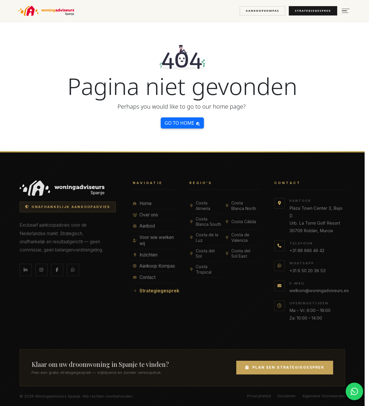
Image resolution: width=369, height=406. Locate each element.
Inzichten (145, 255)
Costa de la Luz (203, 237)
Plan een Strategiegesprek (284, 367)
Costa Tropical (200, 269)
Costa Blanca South (205, 221)
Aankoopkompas (262, 11)
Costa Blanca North (240, 205)
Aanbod (144, 226)
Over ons (145, 215)
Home (142, 203)
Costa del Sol (202, 253)
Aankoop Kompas (154, 266)
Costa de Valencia (237, 237)
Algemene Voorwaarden (323, 396)
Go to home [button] (182, 123)
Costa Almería (199, 205)
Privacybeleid (259, 396)
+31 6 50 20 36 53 (307, 270)
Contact (144, 277)
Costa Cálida (240, 221)
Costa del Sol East (237, 253)
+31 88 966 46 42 (306, 250)
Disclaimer (286, 396)
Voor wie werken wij (153, 241)
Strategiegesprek (313, 11)
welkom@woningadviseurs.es (319, 290)
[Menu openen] (346, 11)
